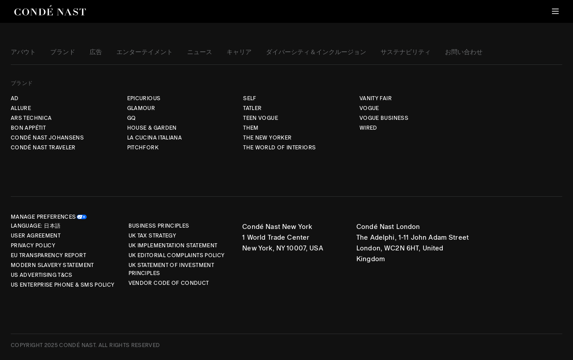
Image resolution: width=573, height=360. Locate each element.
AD (15, 98)
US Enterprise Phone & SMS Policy (63, 285)
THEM (250, 128)
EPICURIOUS (144, 98)
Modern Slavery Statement (52, 265)
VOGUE (369, 108)
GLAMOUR (141, 108)
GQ (131, 118)
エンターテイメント (144, 52)
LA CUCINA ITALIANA (154, 137)
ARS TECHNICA (31, 118)
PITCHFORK (142, 147)
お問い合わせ (464, 52)
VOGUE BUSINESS (383, 118)
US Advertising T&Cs (42, 275)
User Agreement (35, 235)
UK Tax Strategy (152, 235)
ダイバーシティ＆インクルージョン (316, 52)
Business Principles (158, 226)
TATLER (252, 108)
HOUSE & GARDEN (152, 128)
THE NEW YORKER (267, 137)
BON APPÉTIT (28, 128)
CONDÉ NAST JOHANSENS (47, 137)
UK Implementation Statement (173, 245)
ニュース (199, 52)
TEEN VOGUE (260, 118)
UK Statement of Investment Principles (171, 269)
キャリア (239, 52)
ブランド (62, 52)
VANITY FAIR (375, 98)
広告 (96, 52)
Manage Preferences (43, 217)
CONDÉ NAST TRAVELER (43, 147)
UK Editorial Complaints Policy (176, 255)
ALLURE (21, 108)
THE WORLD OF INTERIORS (279, 147)
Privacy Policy (33, 245)
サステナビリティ (406, 52)
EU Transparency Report (48, 255)
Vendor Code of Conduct (168, 283)
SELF (249, 98)
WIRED (368, 128)
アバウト (23, 52)
